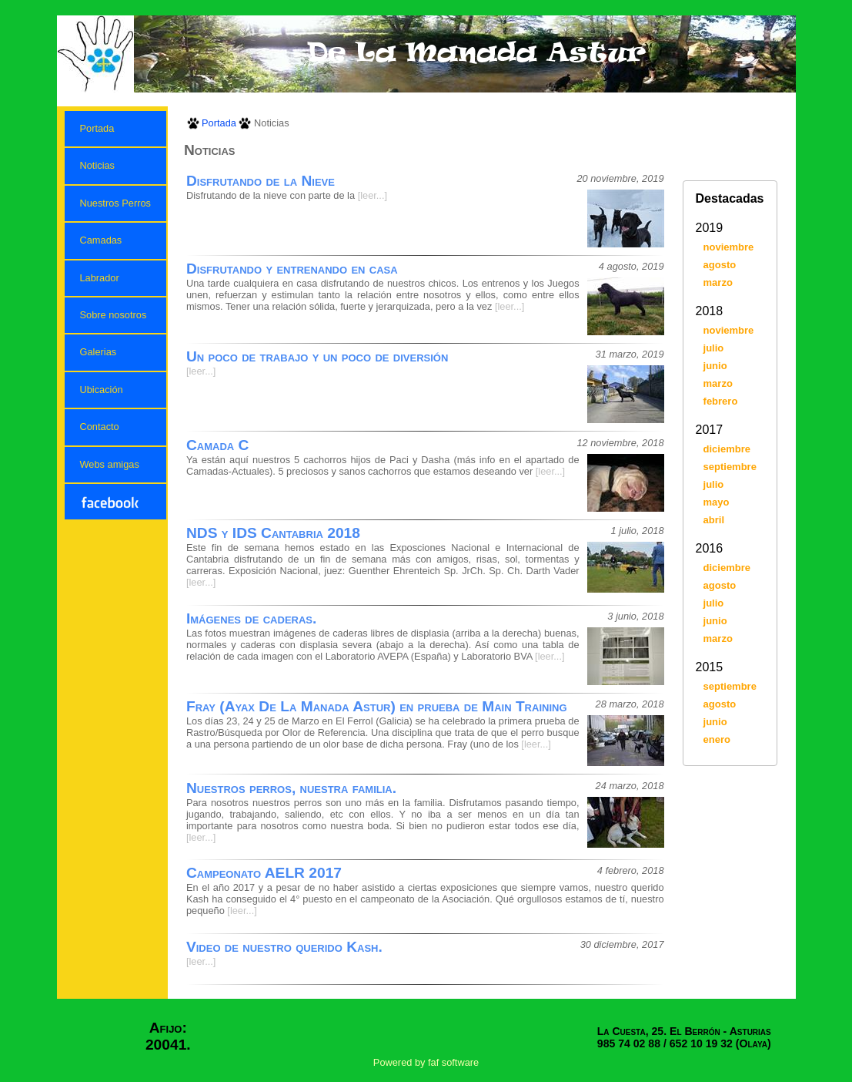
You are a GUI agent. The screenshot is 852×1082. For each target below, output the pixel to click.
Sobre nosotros (113, 315)
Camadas (101, 240)
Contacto (99, 426)
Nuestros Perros (115, 203)
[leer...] (372, 195)
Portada (97, 128)
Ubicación (101, 389)
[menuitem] (115, 128)
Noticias (97, 165)
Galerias (98, 352)
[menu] (115, 315)
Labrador (99, 278)
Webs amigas (109, 464)
